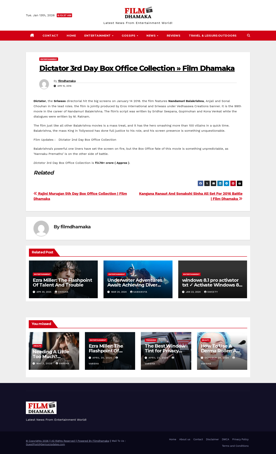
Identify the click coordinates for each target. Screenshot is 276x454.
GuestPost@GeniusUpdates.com (45, 444)
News (151, 35)
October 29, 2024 (217, 357)
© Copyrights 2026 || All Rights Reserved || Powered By (59, 440)
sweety (211, 292)
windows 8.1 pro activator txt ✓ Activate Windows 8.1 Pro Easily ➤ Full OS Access (212, 284)
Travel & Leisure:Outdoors (213, 35)
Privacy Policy (240, 439)
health (37, 346)
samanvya (138, 292)
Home (71, 35)
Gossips (129, 35)
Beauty (206, 340)
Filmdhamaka (101, 440)
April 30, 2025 (102, 357)
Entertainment (98, 35)
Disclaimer (212, 439)
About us (184, 439)
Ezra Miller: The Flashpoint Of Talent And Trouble (62, 282)
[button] (248, 35)
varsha (61, 292)
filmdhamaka (67, 81)
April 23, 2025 (159, 357)
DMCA (225, 439)
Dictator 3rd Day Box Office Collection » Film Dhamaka (137, 68)
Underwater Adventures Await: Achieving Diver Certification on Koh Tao (134, 284)
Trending (151, 340)
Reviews (174, 35)
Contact (50, 35)
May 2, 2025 (44, 363)
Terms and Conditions (235, 445)
